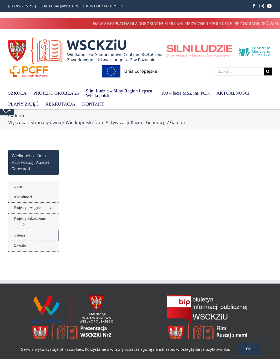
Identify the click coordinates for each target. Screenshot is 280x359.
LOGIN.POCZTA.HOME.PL (103, 6)
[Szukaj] (268, 71)
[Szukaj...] (239, 71)
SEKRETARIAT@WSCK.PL (58, 6)
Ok (248, 348)
